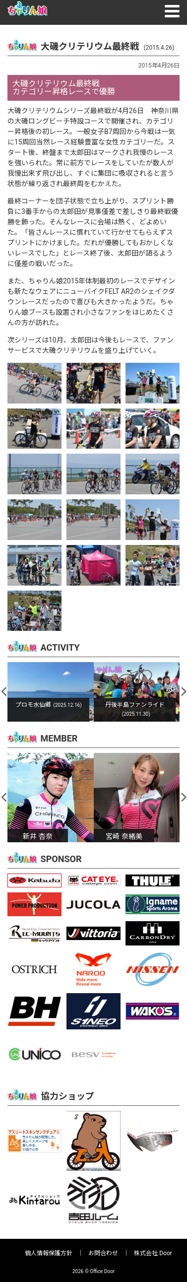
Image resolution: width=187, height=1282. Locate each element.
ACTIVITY (60, 647)
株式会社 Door (153, 1253)
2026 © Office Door (93, 1271)
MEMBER (59, 738)
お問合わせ (103, 1253)
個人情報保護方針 (48, 1253)
